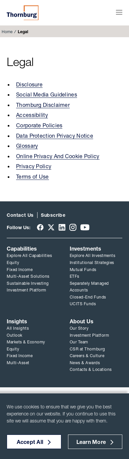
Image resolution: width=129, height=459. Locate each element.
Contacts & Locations (91, 369)
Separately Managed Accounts (89, 287)
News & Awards (85, 362)
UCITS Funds (83, 303)
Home (7, 31)
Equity (13, 262)
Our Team (79, 341)
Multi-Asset (18, 362)
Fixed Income (20, 269)
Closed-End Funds (88, 297)
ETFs (74, 276)
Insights (17, 321)
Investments (85, 248)
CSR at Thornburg (87, 348)
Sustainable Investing (28, 283)
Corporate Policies (39, 125)
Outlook (14, 335)
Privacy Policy (33, 166)
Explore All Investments (93, 255)
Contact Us (20, 215)
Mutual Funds (83, 269)
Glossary (27, 145)
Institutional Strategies (92, 262)
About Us (81, 321)
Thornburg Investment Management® (23, 12)
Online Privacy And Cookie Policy (58, 156)
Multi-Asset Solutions (28, 276)
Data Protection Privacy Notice (54, 135)
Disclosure (29, 84)
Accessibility (32, 115)
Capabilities (22, 248)
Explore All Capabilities (29, 255)
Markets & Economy (26, 341)
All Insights (18, 328)
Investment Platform (26, 289)
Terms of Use (32, 176)
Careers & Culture (87, 355)
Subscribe (53, 215)
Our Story (79, 328)
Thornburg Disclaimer (43, 105)
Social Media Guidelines (46, 94)
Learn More (91, 442)
